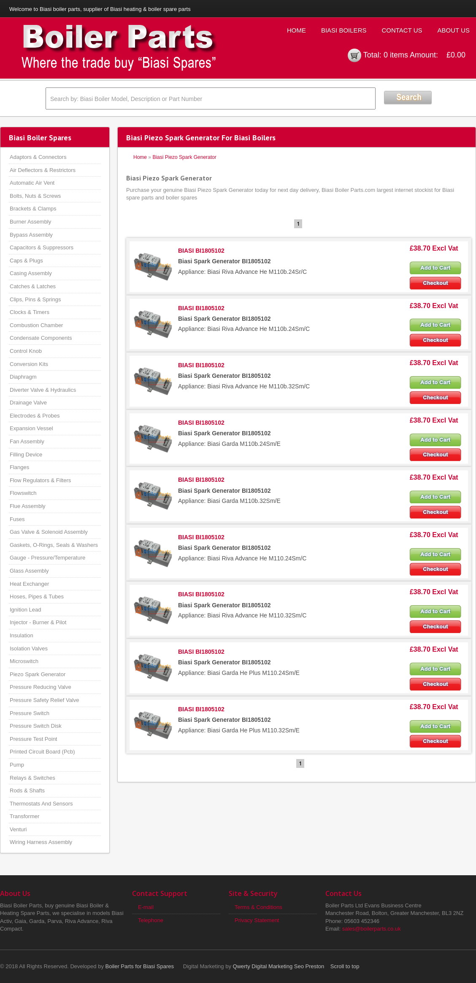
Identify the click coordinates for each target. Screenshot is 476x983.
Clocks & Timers (29, 312)
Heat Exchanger (29, 584)
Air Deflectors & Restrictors (43, 170)
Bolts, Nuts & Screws (35, 196)
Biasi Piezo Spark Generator (184, 157)
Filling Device (26, 454)
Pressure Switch (29, 713)
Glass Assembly (29, 571)
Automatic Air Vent (32, 183)
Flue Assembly (28, 506)
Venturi (18, 829)
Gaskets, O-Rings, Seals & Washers (54, 545)
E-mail (146, 907)
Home (296, 30)
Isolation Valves (29, 648)
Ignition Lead (25, 609)
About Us (454, 30)
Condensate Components (41, 338)
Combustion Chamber (36, 325)
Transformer (24, 816)
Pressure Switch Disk (36, 726)
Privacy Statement (257, 920)
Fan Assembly (27, 441)
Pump (17, 765)
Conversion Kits (29, 364)
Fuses (17, 519)
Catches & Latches (33, 286)
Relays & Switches (32, 778)
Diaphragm (23, 377)
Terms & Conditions (258, 907)
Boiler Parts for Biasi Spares (139, 966)
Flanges (19, 467)
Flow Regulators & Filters (40, 480)
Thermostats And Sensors (41, 803)
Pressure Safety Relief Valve (44, 700)
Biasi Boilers (344, 30)
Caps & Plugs (26, 260)
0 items (396, 55)
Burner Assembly (30, 221)
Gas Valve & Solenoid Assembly (49, 532)
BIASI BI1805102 (201, 250)
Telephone (150, 920)
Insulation (21, 635)
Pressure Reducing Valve (40, 687)
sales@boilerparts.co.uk (371, 929)
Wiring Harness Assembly (41, 842)
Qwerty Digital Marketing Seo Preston (279, 966)
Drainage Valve (28, 402)
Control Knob (26, 351)
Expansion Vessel (31, 428)
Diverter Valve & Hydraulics (43, 390)
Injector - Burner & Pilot (38, 622)
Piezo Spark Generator (37, 674)
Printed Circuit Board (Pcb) (42, 751)
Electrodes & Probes (35, 415)
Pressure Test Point (33, 739)
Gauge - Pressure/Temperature (47, 557)
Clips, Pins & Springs (35, 299)
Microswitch (24, 661)
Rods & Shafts (27, 790)
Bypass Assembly (31, 235)
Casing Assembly (31, 273)
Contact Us (401, 30)
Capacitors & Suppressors (41, 247)
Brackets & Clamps (33, 208)
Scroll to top (345, 966)
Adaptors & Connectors (38, 157)
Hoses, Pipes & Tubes (37, 596)
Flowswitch (23, 493)
